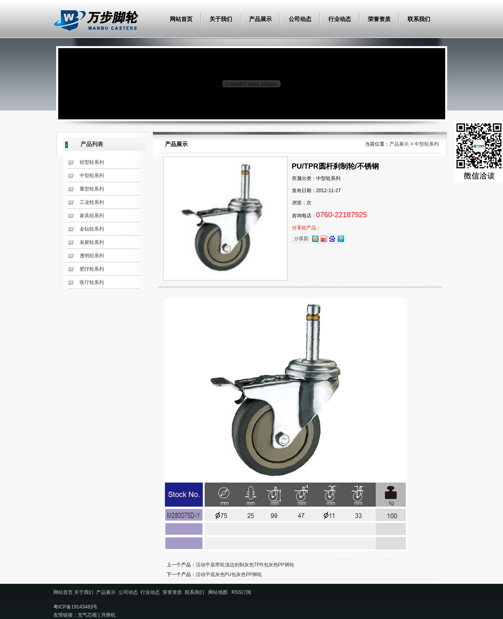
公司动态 (300, 19)
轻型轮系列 (92, 162)
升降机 (108, 615)
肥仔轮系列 (92, 269)
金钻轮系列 (92, 229)
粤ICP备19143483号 (75, 607)
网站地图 (218, 592)
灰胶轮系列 (92, 242)
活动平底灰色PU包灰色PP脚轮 (229, 574)
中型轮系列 (92, 175)
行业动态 (339, 19)
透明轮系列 (92, 256)
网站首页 (181, 19)
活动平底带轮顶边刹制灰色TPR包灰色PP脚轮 (245, 565)
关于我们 (220, 19)
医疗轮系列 (92, 282)
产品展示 (260, 19)
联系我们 (419, 19)
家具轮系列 (92, 215)
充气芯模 (87, 615)
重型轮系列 (92, 189)
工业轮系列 (92, 202)
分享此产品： (306, 228)
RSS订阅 (242, 592)
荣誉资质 (379, 19)
